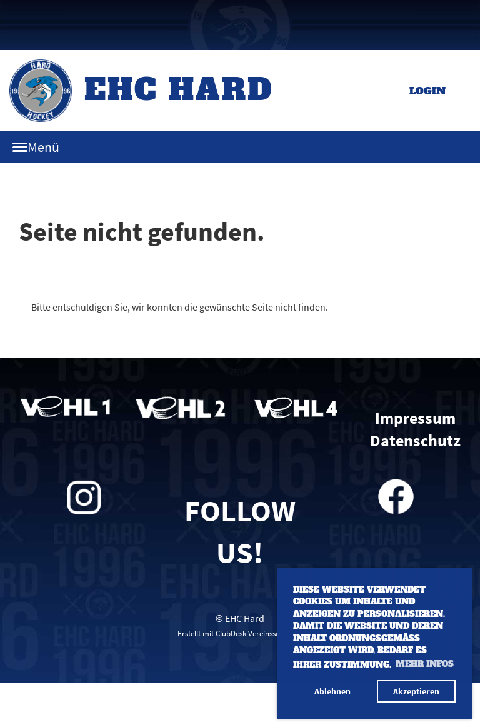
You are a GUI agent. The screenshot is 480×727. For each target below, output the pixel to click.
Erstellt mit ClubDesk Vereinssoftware (240, 633)
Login (427, 91)
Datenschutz (415, 441)
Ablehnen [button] (332, 691)
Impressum (415, 418)
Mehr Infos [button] (425, 664)
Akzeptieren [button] (416, 691)
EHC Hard (179, 89)
